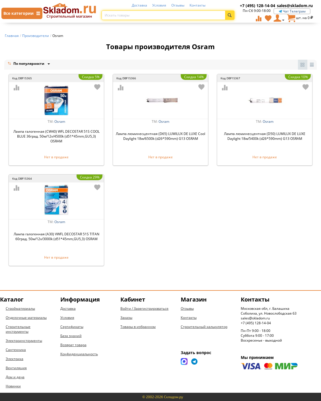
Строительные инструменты (18, 329)
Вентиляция (16, 367)
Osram (59, 121)
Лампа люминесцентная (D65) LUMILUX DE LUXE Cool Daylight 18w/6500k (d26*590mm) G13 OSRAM (160, 136)
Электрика (14, 358)
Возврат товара (73, 344)
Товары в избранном (138, 326)
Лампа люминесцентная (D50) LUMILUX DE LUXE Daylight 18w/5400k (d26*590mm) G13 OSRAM (264, 136)
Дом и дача (15, 377)
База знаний (71, 335)
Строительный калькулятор (204, 326)
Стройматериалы (20, 308)
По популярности (26, 64)
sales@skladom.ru (295, 5)
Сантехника (16, 349)
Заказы (126, 317)
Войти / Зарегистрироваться (144, 308)
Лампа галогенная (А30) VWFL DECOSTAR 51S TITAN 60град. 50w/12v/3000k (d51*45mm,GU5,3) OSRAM (56, 236)
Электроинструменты (24, 340)
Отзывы (177, 5)
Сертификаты (71, 326)
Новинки (13, 386)
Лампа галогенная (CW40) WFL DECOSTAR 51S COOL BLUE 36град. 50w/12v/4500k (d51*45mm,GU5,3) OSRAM (56, 136)
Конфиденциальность (79, 354)
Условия (159, 5)
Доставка (139, 5)
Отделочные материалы (26, 317)
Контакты (197, 5)
